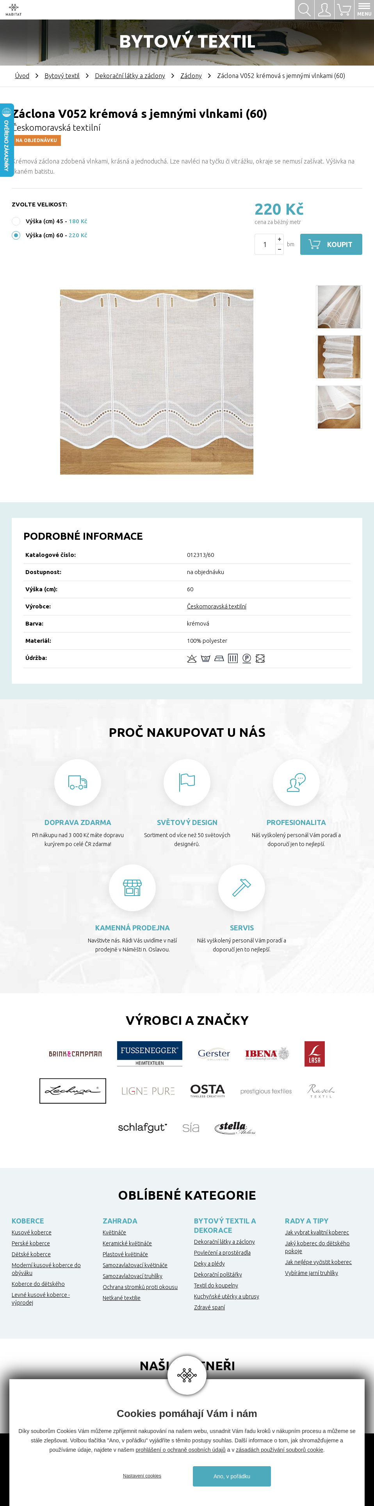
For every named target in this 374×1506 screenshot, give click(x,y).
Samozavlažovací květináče (135, 1265)
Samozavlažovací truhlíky (132, 1276)
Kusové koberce (32, 1232)
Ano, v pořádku (232, 1476)
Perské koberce (31, 1243)
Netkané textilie (122, 1298)
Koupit (340, 244)
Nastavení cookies (142, 1476)
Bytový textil (62, 75)
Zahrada (120, 1221)
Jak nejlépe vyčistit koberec (318, 1262)
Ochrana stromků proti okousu (140, 1287)
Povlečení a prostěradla (222, 1253)
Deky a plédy (209, 1264)
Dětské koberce (31, 1254)
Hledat (304, 10)
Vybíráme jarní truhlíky (311, 1273)
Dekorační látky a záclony (130, 75)
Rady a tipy (306, 1221)
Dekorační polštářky (218, 1274)
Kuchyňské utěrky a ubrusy (226, 1296)
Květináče (114, 1232)
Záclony (191, 75)
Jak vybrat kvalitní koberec (317, 1232)
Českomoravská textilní (216, 606)
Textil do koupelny (216, 1285)
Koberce (28, 1221)
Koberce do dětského (38, 1284)
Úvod (22, 75)
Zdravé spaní (209, 1307)
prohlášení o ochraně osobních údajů (180, 1450)
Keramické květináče (127, 1243)
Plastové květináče (125, 1254)
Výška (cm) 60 (44, 235)
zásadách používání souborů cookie (279, 1450)
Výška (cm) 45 (44, 221)
